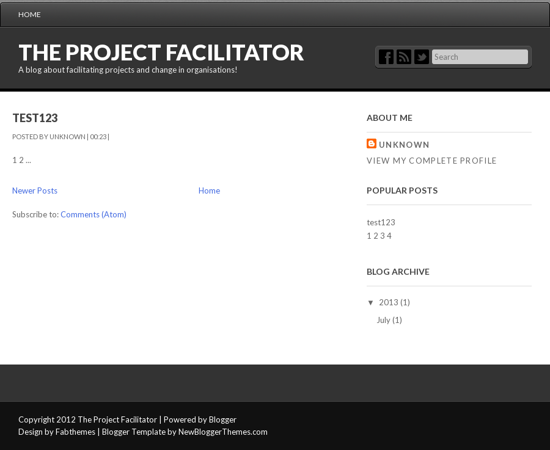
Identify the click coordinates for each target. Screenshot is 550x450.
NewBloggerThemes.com (223, 432)
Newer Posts (34, 190)
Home (29, 14)
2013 (389, 302)
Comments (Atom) (94, 214)
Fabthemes (75, 432)
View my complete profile (432, 160)
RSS (404, 56)
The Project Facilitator (161, 51)
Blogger (223, 419)
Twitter (421, 56)
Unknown (404, 145)
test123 (34, 118)
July (384, 320)
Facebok (386, 56)
